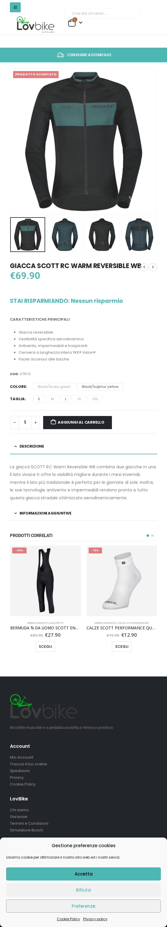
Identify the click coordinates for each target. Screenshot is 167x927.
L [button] (65, 398)
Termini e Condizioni (29, 823)
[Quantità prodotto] (25, 422)
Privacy (17, 777)
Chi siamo (19, 810)
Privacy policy (95, 918)
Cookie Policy (68, 918)
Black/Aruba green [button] (54, 386)
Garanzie (18, 816)
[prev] (144, 267)
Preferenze (83, 906)
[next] (153, 267)
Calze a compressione (133, 623)
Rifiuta (83, 890)
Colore (18, 386)
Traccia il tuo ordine (28, 764)
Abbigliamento (38, 623)
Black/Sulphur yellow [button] (100, 386)
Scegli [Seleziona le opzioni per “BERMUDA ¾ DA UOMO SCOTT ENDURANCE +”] (45, 646)
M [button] (52, 398)
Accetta (84, 874)
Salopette (57, 623)
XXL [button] (95, 398)
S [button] (39, 398)
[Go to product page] (45, 581)
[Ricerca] (131, 13)
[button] (15, 7)
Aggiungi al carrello (81, 422)
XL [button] (79, 398)
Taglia (17, 399)
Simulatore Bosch (26, 830)
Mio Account (21, 757)
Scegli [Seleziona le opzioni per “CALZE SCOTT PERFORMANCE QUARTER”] (122, 646)
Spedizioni (20, 771)
